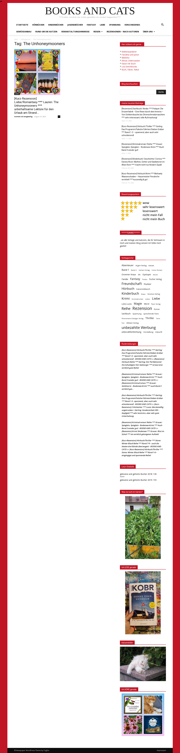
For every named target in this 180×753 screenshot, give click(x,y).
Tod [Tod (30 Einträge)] (123, 323)
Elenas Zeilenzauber (131, 60)
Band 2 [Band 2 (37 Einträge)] (134, 270)
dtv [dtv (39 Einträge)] (139, 274)
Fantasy (91, 24)
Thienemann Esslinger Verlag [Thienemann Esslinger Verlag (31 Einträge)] (132, 318)
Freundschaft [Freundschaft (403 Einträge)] (132, 283)
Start (16, 39)
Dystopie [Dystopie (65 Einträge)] (146, 274)
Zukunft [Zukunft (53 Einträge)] (158, 332)
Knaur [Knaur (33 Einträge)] (143, 294)
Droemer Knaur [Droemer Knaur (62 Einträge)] (129, 274)
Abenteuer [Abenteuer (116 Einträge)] (128, 265)
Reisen (98, 31)
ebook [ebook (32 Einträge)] (155, 275)
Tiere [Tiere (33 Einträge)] (158, 318)
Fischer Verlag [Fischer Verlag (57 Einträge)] (155, 279)
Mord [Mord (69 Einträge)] (146, 303)
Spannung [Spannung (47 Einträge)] (137, 313)
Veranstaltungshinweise (75, 31)
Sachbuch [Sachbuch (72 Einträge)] (126, 313)
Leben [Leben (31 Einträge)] (147, 299)
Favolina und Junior (130, 54)
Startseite (22, 24)
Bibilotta (125, 57)
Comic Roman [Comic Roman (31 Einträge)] (157, 270)
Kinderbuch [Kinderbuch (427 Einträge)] (130, 293)
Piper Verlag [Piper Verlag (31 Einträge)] (155, 304)
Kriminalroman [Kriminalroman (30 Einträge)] (137, 299)
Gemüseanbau (23, 31)
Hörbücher (38, 24)
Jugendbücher (75, 24)
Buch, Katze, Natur (130, 69)
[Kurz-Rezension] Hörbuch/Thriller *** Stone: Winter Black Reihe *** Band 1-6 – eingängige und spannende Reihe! (142, 452)
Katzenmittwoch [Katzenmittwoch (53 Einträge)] (143, 289)
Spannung (114, 24)
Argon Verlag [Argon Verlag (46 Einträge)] (141, 265)
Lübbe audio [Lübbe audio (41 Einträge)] (127, 304)
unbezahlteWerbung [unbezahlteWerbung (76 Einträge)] (131, 331)
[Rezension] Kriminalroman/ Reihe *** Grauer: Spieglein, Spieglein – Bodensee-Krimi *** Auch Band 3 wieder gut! (143, 147)
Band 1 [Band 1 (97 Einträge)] (125, 269)
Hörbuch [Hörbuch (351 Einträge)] (128, 288)
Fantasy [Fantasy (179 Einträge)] (135, 279)
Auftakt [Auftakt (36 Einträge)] (151, 265)
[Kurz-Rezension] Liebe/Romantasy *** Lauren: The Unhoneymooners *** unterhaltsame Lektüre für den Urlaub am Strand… (36, 105)
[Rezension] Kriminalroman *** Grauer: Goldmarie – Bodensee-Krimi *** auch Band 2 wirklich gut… (141, 386)
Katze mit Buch (129, 63)
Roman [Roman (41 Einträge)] (157, 309)
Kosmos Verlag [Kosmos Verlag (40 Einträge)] (154, 294)
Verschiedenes (132, 24)
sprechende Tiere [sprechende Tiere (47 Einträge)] (151, 313)
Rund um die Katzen (46, 31)
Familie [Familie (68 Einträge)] (125, 279)
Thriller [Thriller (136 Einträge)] (149, 318)
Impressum (161, 750)
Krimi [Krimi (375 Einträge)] (126, 298)
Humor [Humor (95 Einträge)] (147, 284)
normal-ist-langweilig (23, 116)
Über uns (149, 31)
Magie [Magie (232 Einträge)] (138, 303)
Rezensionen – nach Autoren (123, 31)
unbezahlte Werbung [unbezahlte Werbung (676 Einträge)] (139, 327)
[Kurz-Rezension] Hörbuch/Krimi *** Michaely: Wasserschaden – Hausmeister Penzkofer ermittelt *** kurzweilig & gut (142, 176)
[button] (162, 25)
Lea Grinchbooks (129, 66)
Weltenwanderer (129, 51)
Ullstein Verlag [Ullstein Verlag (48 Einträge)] (132, 323)
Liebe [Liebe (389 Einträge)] (156, 298)
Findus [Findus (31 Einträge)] (144, 279)
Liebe (102, 24)
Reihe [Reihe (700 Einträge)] (126, 308)
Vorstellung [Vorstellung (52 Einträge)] (148, 332)
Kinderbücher (55, 24)
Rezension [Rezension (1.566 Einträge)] (142, 308)
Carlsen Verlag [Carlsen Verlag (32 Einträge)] (144, 270)
